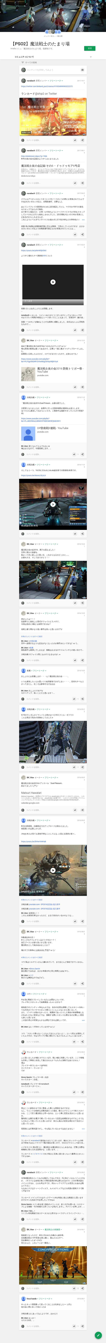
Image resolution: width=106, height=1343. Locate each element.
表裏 (31, 648)
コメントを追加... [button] (33, 140)
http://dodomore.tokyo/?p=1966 (34, 156)
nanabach (31, 81)
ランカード (31, 1052)
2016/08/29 (81, 933)
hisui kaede (32, 1299)
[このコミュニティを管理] (89, 48)
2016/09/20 (81, 710)
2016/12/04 (81, 341)
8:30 (44, 256)
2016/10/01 (81, 672)
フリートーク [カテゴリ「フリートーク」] (55, 81)
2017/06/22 (81, 194)
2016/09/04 (81, 821)
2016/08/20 (81, 1173)
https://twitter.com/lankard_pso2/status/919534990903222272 (47, 86)
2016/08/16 (81, 1231)
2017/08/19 (81, 152)
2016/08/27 (81, 995)
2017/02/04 (81, 246)
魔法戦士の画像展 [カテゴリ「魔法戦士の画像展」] (52, 1229)
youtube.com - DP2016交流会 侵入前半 (44, 904)
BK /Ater (30, 340)
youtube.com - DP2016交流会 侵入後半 (44, 909)
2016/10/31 (81, 545)
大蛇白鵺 (30, 397)
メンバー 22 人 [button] (49, 36)
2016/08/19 (81, 1103)
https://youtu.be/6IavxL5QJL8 (33, 475)
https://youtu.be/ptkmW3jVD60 (33, 250)
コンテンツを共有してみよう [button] (40, 70)
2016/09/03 (81, 779)
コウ (31, 975)
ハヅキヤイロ (37, 1154)
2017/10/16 (81, 82)
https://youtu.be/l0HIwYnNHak (33, 841)
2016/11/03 (81, 398)
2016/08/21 (81, 1053)
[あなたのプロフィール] (23, 70)
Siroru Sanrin (35, 969)
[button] (4, 4)
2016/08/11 (81, 1300)
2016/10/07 (81, 614)
